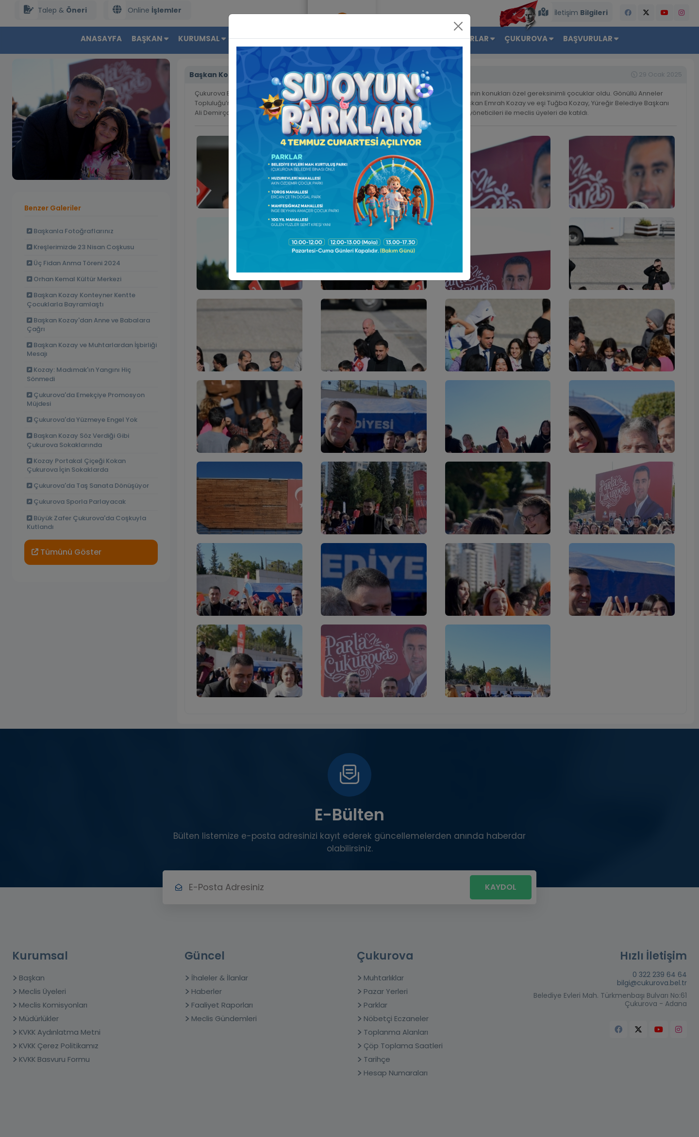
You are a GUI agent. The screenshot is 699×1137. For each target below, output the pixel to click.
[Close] (458, 26)
